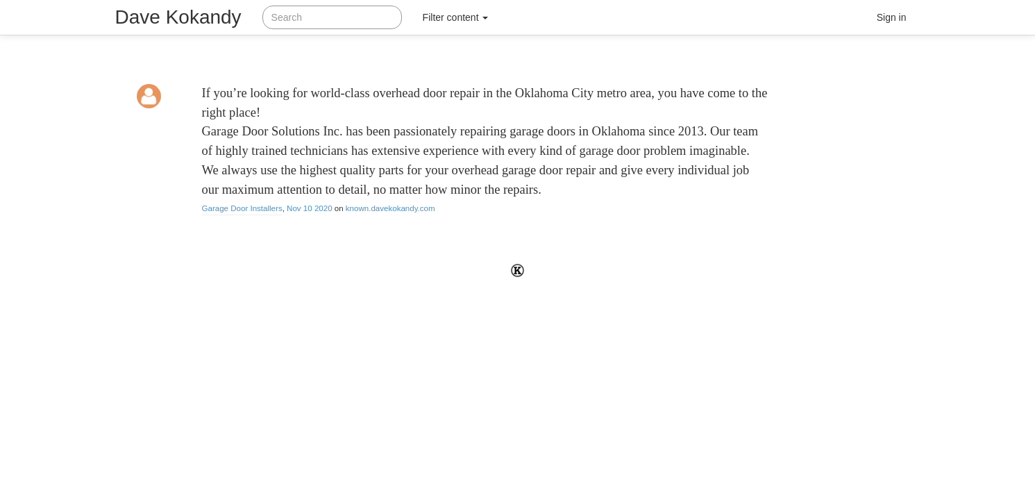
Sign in (892, 17)
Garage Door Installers (242, 208)
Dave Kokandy (178, 17)
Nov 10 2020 (309, 208)
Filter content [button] (456, 17)
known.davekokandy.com (390, 208)
